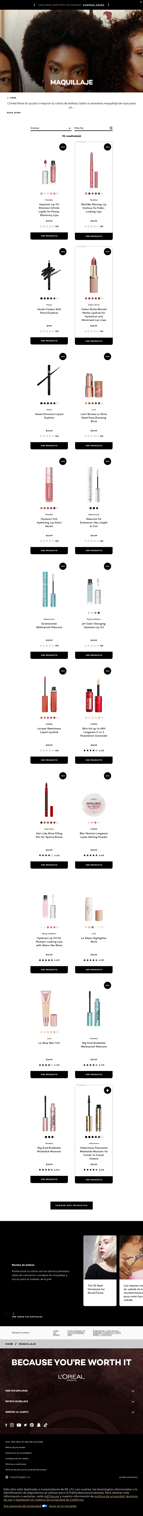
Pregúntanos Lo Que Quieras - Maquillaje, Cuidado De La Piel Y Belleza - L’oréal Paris (107, 1333)
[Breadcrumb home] (9, 1344)
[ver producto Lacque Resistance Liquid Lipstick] (49, 760)
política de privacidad (109, 1496)
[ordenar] (51, 128)
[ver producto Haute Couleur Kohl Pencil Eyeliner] (49, 340)
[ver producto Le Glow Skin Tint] (49, 1074)
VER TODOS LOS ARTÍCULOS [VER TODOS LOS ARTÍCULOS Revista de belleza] (27, 1317)
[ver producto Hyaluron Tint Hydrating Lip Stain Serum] (49, 550)
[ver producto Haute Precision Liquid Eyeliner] (49, 445)
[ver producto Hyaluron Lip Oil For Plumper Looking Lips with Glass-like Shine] (49, 969)
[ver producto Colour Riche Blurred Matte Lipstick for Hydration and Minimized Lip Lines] (94, 341)
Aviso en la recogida (63, 1506)
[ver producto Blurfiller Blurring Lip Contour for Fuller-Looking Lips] (94, 236)
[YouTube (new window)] (19, 1425)
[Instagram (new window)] (12, 1425)
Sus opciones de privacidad (25, 1506)
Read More (14, 113)
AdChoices (51, 1496)
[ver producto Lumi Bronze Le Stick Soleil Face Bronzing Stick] (94, 445)
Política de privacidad (15, 1447)
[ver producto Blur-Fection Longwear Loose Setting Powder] (94, 865)
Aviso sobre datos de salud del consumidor (24, 1442)
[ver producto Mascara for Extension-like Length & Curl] (94, 550)
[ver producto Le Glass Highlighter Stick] (94, 969)
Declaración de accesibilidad (18, 1453)
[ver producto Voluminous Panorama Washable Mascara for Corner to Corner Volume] (94, 1179)
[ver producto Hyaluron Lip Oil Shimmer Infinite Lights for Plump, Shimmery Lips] (49, 236)
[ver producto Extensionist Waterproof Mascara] (49, 655)
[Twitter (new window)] (25, 1425)
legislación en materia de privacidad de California (50, 1499)
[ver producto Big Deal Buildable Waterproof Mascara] (94, 1074)
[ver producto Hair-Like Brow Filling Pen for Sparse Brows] (49, 865)
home (11, 98)
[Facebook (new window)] (6, 1425)
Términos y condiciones (15, 1464)
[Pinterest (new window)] (32, 1425)
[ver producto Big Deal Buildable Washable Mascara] (49, 1179)
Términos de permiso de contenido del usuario (25, 1470)
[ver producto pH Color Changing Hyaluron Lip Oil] (94, 655)
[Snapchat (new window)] (39, 1425)
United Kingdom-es (17, 1477)
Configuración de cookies (16, 1458)
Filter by (78, 128)
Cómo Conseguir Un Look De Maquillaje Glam (76, 1333)
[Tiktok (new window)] (46, 1425)
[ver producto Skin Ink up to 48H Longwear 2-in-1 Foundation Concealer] (94, 760)
